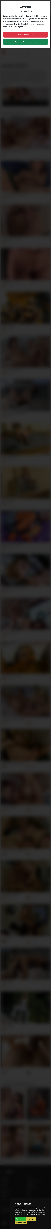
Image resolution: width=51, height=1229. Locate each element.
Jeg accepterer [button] (20, 1219)
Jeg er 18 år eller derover (25, 42)
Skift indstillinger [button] (21, 1222)
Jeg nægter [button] (31, 1219)
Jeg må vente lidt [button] (25, 35)
